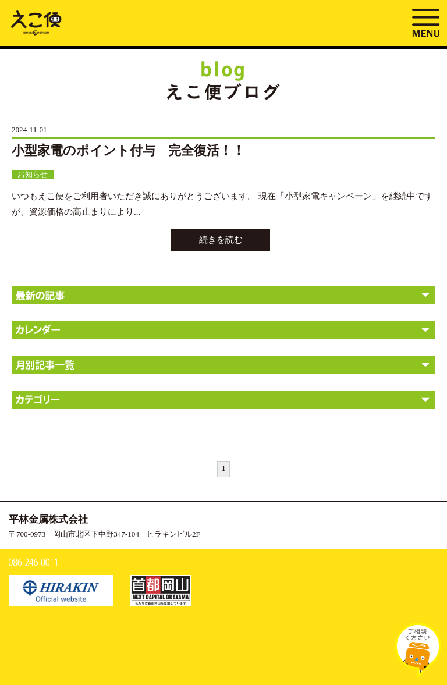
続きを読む (221, 239)
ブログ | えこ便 (36, 22)
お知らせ (32, 174)
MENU (425, 21)
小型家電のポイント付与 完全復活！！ (128, 150)
